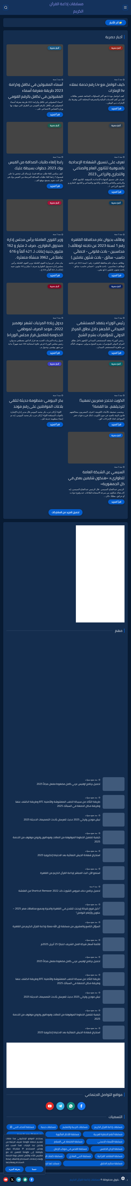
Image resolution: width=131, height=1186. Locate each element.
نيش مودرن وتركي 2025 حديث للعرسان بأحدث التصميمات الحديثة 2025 (62, 819)
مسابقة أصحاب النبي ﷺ (22, 1127)
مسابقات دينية (48, 1127)
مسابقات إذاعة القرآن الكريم (66, 7)
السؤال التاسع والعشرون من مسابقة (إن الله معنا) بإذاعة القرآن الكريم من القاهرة (56, 926)
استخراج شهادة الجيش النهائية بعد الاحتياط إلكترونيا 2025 (68, 855)
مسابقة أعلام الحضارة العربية (108, 1134)
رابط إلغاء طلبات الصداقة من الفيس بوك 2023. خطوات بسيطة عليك (35, 165)
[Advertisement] (100, 573)
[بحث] (5, 7)
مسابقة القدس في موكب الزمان (70, 1149)
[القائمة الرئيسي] (125, 7)
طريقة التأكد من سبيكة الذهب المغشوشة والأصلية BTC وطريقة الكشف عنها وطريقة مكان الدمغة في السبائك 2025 (57, 804)
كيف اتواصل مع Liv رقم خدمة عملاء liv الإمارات (97, 88)
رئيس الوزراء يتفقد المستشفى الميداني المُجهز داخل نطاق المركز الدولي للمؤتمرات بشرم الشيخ (98, 329)
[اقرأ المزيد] (116, 108)
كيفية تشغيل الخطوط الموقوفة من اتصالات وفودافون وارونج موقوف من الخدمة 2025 (56, 839)
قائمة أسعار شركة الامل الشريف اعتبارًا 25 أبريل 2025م (70, 944)
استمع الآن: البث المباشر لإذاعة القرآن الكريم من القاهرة (70, 873)
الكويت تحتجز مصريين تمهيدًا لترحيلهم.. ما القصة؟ (102, 403)
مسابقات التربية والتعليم (75, 1127)
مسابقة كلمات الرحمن (51, 1156)
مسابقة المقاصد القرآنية (109, 1156)
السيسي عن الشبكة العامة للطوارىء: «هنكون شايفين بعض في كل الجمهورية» (96, 478)
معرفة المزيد (14, 1169)
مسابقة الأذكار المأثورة (67, 1134)
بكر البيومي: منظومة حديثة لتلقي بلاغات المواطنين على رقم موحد (36, 403)
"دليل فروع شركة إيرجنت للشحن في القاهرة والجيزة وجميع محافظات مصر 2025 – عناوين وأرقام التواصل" (56, 910)
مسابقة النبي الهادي (80, 1156)
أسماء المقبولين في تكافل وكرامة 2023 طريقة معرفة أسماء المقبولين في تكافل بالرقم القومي (35, 90)
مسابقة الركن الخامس (111, 1149)
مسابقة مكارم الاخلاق (111, 1163)
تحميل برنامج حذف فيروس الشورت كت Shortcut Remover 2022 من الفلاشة (59, 891)
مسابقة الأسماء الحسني (110, 1141)
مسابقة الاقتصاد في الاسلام (68, 1141)
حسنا (34, 1169)
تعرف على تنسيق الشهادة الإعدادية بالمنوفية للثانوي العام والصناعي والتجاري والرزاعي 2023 (97, 168)
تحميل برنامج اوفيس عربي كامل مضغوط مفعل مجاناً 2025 (68, 784)
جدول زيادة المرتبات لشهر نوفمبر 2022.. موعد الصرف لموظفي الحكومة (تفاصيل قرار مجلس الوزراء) (35, 329)
